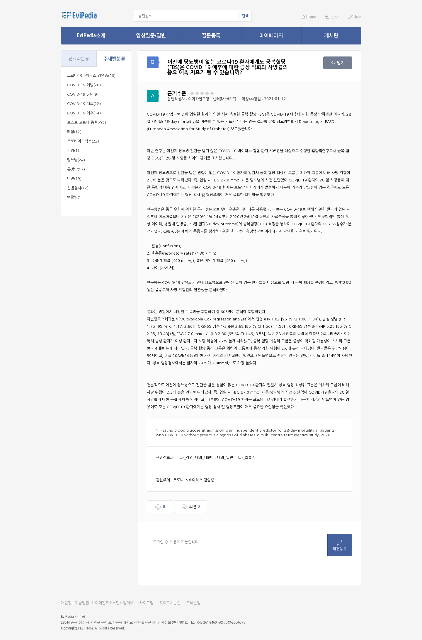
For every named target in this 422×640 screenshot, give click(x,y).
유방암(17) (76, 169)
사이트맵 (146, 602)
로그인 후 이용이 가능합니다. (237, 545)
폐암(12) (74, 132)
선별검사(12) (78, 188)
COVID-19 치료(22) (84, 104)
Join (354, 17)
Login (332, 17)
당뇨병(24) (76, 160)
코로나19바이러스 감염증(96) (91, 76)
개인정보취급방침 (75, 602)
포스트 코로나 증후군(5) (86, 122)
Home (308, 17)
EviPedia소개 (91, 35)
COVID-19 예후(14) (84, 113)
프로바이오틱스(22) (83, 141)
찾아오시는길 (170, 602)
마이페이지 (271, 35)
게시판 (331, 35)
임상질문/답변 (151, 35)
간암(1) (73, 150)
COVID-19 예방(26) (84, 85)
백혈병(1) (75, 197)
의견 (191, 506)
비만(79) (74, 179)
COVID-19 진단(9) (82, 94)
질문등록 (211, 35)
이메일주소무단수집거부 (114, 602)
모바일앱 (193, 602)
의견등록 (340, 545)
